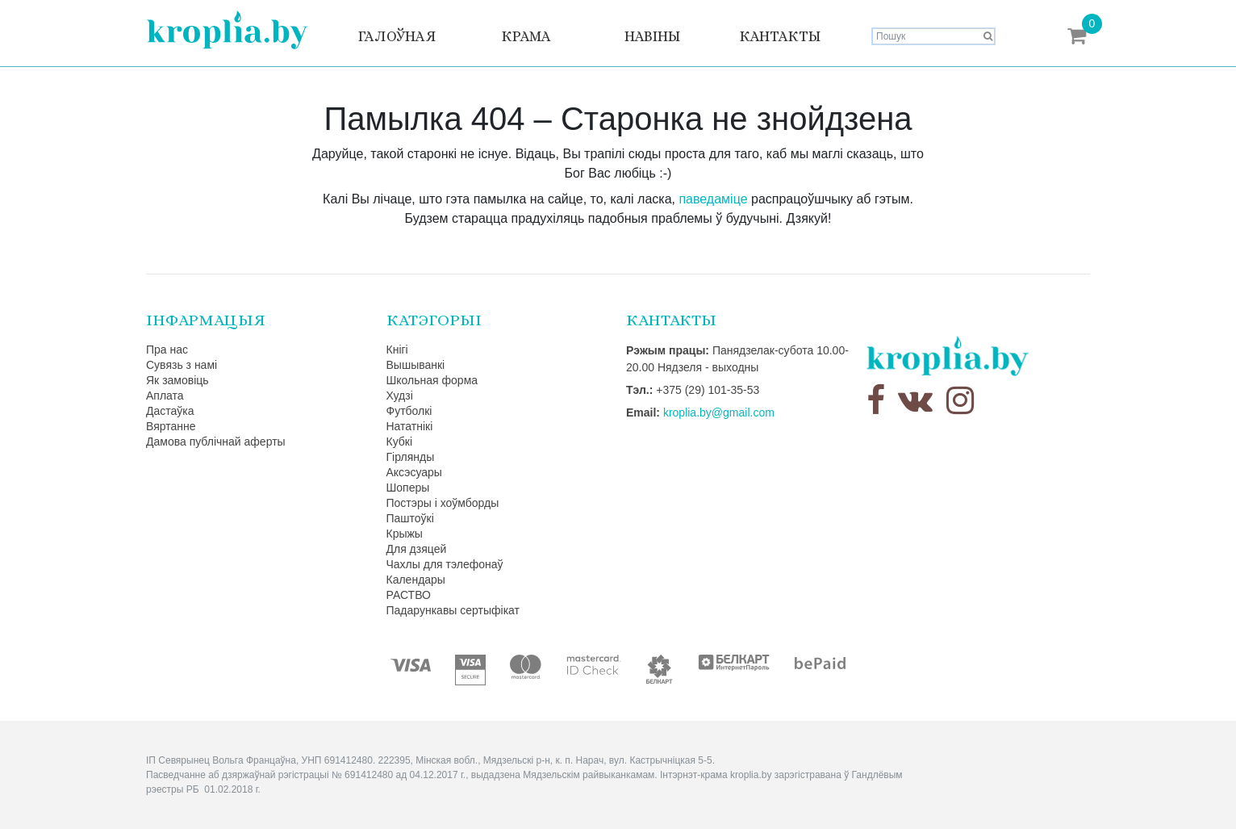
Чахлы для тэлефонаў (444, 564)
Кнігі (397, 349)
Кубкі (399, 441)
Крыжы (404, 533)
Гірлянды (410, 456)
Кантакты (780, 36)
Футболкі (409, 410)
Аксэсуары (414, 472)
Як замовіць (177, 380)
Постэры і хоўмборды (442, 502)
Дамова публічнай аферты (216, 441)
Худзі (399, 395)
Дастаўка (170, 410)
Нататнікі (409, 426)
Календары (415, 579)
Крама (526, 36)
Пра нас (167, 349)
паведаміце (713, 199)
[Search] (933, 36)
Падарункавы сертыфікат (453, 610)
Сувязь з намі (181, 364)
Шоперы (408, 487)
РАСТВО (408, 594)
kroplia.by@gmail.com (719, 412)
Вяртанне (171, 426)
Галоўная (396, 36)
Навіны (652, 36)
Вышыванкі (415, 364)
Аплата (165, 395)
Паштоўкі (410, 518)
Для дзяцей (416, 548)
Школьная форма (432, 380)
